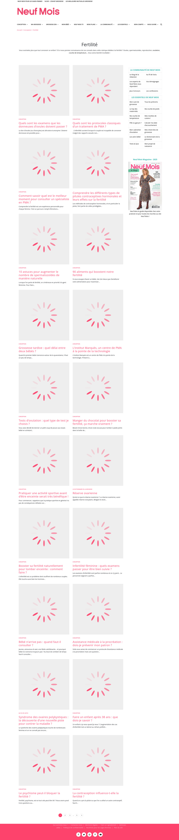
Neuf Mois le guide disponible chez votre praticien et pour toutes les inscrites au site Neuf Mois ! (145, 213)
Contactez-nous (76, 825)
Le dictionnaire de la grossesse (82, 489)
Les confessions (152, 91)
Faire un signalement (108, 825)
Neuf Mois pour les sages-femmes (30, 1)
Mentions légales (91, 825)
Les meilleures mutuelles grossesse (79, 1)
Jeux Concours (135, 91)
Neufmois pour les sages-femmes (98, 827)
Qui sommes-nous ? (60, 825)
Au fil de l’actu (151, 74)
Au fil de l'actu (23, 713)
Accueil (19, 30)
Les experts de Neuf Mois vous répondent (135, 83)
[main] (89, 426)
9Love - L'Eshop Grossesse (54, 1)
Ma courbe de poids (152, 109)
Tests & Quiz (134, 144)
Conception (27, 30)
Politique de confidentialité (73, 827)
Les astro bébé (135, 137)
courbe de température (77, 53)
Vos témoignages (152, 81)
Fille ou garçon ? (135, 123)
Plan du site (118, 827)
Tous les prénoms (151, 102)
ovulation (156, 50)
